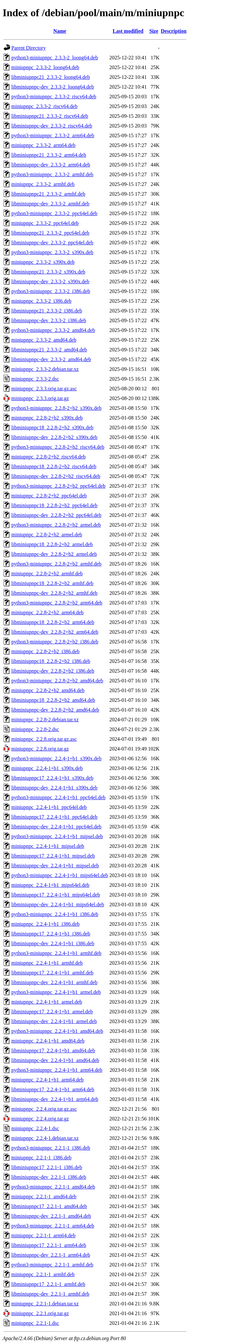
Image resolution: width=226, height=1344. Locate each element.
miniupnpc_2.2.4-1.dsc (35, 1128)
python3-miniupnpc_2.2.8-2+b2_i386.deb (54, 641)
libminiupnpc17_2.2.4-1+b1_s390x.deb (52, 778)
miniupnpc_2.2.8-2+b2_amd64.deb (47, 690)
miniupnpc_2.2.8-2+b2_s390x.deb (47, 418)
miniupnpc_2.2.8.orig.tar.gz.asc (44, 739)
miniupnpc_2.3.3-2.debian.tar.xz (45, 369)
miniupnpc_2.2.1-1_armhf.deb (43, 1274)
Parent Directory (28, 48)
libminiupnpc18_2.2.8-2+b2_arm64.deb (52, 622)
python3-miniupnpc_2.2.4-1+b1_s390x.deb (56, 758)
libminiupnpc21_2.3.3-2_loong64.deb (50, 77)
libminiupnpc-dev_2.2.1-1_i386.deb (48, 1177)
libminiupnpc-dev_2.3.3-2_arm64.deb (50, 164)
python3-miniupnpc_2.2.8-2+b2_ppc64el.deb (58, 486)
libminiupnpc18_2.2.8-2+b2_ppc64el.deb (54, 505)
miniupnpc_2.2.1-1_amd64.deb (43, 1196)
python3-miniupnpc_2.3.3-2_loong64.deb (54, 57)
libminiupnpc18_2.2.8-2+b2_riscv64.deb (53, 466)
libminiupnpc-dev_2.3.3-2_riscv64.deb (51, 125)
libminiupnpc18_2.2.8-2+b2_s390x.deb (52, 427)
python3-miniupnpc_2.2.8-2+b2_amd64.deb (57, 680)
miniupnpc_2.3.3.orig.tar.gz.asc (44, 388)
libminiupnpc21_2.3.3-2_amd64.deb (49, 349)
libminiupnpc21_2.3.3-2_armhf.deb (48, 194)
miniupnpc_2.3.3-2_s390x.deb (43, 262)
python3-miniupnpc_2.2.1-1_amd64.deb (53, 1187)
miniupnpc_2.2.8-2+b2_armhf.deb (47, 573)
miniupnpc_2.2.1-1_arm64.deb (43, 1235)
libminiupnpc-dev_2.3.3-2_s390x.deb (50, 281)
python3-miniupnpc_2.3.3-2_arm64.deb (52, 135)
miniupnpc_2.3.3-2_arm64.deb (43, 145)
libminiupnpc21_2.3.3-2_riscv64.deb (49, 116)
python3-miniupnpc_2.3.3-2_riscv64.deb (53, 96)
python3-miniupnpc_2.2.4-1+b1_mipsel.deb (57, 836)
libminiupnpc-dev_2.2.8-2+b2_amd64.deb (55, 710)
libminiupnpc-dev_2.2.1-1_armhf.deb (50, 1294)
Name (59, 31)
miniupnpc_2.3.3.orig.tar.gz (40, 398)
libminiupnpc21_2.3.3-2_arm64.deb (48, 155)
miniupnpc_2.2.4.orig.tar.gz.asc (44, 1109)
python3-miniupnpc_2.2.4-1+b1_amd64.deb (57, 1031)
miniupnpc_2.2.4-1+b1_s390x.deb (47, 768)
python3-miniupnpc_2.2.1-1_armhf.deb (52, 1264)
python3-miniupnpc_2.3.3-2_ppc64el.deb (54, 213)
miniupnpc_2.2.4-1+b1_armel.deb (46, 1002)
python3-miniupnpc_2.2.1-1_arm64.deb (52, 1225)
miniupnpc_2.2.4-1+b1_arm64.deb (47, 1079)
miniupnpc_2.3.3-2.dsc (35, 379)
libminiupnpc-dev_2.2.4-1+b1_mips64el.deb (57, 904)
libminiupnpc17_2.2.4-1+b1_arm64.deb (52, 1089)
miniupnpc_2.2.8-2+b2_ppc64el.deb (49, 495)
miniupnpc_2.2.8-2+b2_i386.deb (45, 651)
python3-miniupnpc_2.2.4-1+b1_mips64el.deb (59, 875)
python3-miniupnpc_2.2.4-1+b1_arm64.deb (56, 1070)
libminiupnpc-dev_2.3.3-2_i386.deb (48, 320)
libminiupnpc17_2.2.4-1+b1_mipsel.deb (53, 856)
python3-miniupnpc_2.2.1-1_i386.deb (50, 1148)
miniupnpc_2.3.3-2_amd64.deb (43, 340)
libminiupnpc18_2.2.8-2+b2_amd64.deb (53, 700)
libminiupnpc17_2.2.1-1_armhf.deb (48, 1284)
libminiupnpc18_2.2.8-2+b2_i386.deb (50, 661)
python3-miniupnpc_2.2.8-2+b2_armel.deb (56, 525)
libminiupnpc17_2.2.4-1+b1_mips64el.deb (55, 895)
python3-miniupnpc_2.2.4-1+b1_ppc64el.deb (58, 797)
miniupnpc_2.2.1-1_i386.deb (41, 1157)
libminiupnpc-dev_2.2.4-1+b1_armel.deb (54, 1021)
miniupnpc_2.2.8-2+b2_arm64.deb (47, 612)
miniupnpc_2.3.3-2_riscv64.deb (44, 106)
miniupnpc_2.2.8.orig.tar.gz (40, 748)
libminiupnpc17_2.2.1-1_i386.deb (46, 1167)
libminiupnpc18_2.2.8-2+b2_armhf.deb (52, 583)
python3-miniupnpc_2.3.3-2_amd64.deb (53, 330)
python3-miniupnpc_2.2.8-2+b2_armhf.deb (56, 564)
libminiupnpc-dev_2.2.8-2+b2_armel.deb (54, 554)
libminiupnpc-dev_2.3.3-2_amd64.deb (51, 359)
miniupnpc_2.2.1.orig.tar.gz (40, 1313)
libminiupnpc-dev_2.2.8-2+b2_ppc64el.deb (56, 515)
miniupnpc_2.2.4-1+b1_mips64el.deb (50, 885)
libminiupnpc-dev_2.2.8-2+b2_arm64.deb (54, 632)
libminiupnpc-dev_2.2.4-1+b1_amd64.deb (55, 1060)
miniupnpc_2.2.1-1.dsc (35, 1323)
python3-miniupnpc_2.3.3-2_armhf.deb (52, 174)
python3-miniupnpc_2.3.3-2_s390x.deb (52, 252)
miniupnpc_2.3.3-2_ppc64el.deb (45, 223)
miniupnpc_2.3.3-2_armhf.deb (43, 184)
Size (153, 31)
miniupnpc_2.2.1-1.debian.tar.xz (45, 1303)
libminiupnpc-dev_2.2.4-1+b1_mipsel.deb (55, 865)
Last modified (128, 31)
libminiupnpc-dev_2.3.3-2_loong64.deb (52, 87)
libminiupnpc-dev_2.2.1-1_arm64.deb (50, 1255)
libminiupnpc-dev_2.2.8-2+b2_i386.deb (52, 671)
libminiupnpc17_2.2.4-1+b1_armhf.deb (52, 972)
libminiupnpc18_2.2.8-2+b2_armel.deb (52, 544)
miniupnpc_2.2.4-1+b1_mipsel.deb (47, 846)
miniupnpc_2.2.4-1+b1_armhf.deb (47, 963)
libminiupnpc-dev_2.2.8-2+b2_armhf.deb (54, 593)
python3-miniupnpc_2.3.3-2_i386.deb (50, 291)
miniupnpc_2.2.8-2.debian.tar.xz (45, 719)
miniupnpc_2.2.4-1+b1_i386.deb (45, 924)
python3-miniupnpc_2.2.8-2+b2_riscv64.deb (57, 447)
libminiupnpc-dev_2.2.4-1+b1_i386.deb (52, 943)
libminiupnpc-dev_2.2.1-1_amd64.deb (51, 1216)
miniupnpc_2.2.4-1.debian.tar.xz (45, 1138)
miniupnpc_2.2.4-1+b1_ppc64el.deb (49, 807)
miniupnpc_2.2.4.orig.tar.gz (40, 1118)
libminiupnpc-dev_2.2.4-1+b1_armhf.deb (54, 982)
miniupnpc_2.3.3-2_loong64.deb (45, 67)
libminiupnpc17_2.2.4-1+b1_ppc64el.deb (54, 817)
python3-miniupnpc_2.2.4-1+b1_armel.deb (56, 992)
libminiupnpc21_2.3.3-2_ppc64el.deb (50, 233)
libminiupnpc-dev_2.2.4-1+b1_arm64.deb (54, 1099)
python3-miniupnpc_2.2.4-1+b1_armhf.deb (56, 953)
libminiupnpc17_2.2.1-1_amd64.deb (49, 1206)
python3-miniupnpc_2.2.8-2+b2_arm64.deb (56, 602)
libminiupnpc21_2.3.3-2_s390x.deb (48, 272)
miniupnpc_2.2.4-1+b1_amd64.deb (47, 1041)
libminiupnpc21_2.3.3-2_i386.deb (46, 310)
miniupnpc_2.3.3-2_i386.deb (41, 301)
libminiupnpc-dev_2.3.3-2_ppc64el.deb (52, 242)
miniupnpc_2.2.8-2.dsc (35, 729)
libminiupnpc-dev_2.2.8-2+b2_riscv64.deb (55, 476)
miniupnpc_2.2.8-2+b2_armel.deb (46, 534)
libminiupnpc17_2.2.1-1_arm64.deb (48, 1245)
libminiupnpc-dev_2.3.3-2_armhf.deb (50, 203)
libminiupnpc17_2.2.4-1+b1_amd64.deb (53, 1050)
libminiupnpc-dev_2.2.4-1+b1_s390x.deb (54, 787)
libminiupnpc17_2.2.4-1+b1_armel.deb (52, 1011)
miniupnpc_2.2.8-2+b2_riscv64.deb (48, 456)
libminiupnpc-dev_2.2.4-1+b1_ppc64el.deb (56, 826)
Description (173, 31)
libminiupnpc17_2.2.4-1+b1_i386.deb (50, 933)
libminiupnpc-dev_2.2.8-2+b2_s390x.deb (54, 437)
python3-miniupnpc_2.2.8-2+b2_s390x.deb (56, 408)
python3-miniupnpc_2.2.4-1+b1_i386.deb (54, 914)
